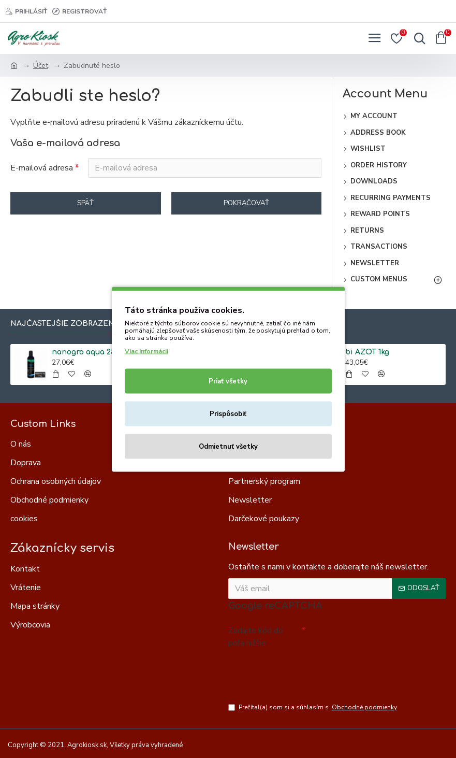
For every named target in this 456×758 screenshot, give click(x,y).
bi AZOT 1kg (367, 352)
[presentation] (300, 670)
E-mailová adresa (41, 168)
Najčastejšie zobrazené (65, 323)
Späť (85, 203)
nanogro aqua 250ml (90, 352)
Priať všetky (228, 380)
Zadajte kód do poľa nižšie (255, 637)
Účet (40, 65)
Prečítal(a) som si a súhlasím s (313, 707)
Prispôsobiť (228, 413)
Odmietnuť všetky (228, 446)
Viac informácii (146, 351)
